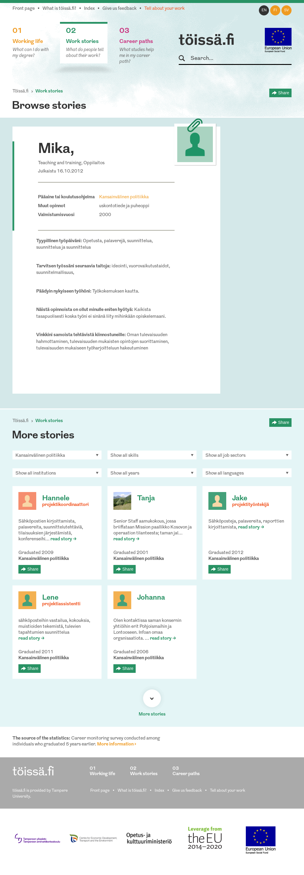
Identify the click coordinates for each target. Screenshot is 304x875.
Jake (239, 498)
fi (275, 10)
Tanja (146, 498)
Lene (50, 597)
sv (286, 10)
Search (184, 58)
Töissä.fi (20, 91)
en (264, 10)
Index (89, 9)
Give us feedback (119, 9)
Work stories (49, 91)
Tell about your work (164, 9)
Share (283, 92)
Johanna (151, 597)
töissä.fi (207, 41)
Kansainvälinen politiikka (124, 197)
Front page (23, 9)
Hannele (55, 498)
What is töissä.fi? (59, 9)
